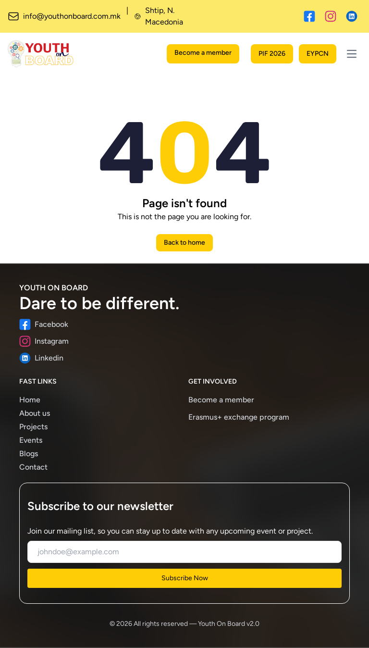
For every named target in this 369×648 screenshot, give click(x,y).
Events (30, 440)
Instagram (44, 341)
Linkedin (41, 358)
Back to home (184, 242)
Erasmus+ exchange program (238, 417)
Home (29, 399)
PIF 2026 (271, 54)
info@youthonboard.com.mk (64, 16)
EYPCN (318, 54)
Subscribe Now (184, 578)
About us (34, 413)
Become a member (203, 53)
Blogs (28, 453)
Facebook (43, 324)
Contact (33, 467)
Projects (33, 426)
